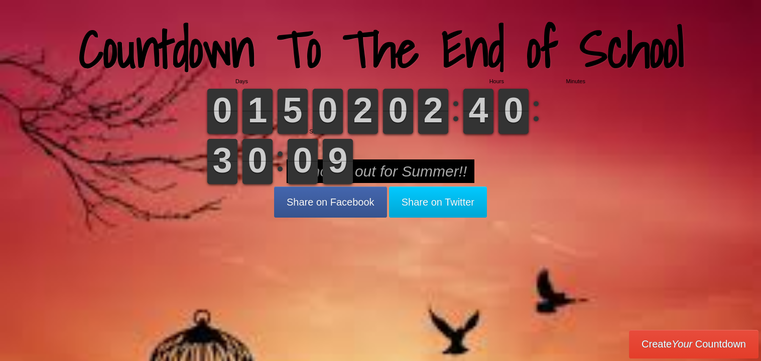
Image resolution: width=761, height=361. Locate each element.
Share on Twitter (438, 202)
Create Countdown (694, 343)
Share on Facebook (330, 202)
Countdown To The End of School (380, 50)
